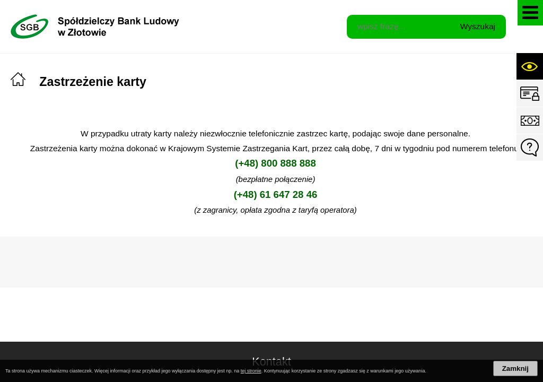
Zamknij (515, 368)
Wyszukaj (477, 26)
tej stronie (251, 371)
